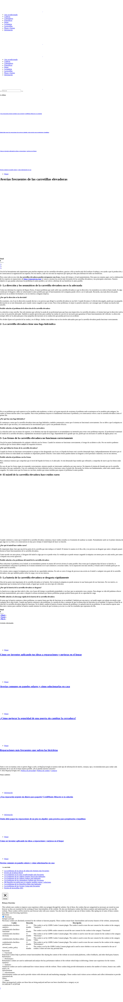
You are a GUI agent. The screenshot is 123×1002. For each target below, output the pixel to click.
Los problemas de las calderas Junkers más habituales (22, 878)
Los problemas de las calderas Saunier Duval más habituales (24, 876)
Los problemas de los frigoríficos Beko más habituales (22, 884)
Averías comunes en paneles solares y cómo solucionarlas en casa (15, 169)
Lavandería (8, 24)
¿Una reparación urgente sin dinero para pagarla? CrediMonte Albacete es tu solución (21, 113)
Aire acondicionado (11, 15)
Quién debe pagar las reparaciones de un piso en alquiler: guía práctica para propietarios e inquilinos (24, 132)
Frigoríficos (8, 20)
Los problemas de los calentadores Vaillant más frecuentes (24, 880)
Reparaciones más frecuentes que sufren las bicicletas (29, 750)
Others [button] (4, 978)
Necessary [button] (5, 915)
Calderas (7, 17)
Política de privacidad (28, 770)
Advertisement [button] (7, 970)
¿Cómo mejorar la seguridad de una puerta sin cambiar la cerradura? (38, 718)
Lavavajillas (8, 26)
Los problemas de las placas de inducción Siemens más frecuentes (26, 871)
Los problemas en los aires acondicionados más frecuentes (24, 874)
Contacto (54, 770)
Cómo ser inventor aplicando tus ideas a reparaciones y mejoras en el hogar (18, 151)
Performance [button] (6, 956)
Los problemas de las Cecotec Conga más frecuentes (22, 886)
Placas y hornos (9, 28)
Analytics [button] (5, 962)
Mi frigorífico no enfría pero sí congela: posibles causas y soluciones (27, 882)
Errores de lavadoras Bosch (13, 873)
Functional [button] (5, 951)
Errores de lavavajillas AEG (13, 888)
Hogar (6, 22)
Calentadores (8, 18)
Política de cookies (43, 770)
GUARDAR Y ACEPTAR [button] (11, 984)
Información (8, 30)
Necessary (8, 917)
